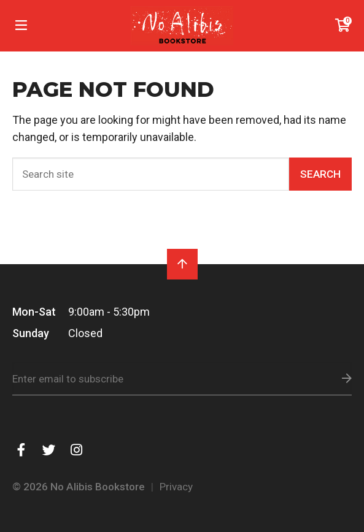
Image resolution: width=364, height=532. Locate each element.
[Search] (150, 174)
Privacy (176, 487)
